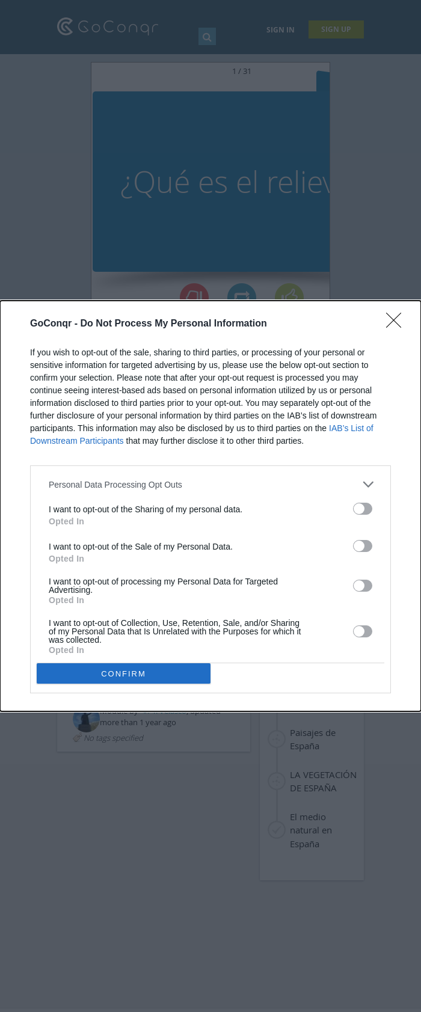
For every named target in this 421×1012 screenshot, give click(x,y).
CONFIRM (123, 673)
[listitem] (210, 484)
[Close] (397, 324)
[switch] (362, 509)
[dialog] (210, 506)
